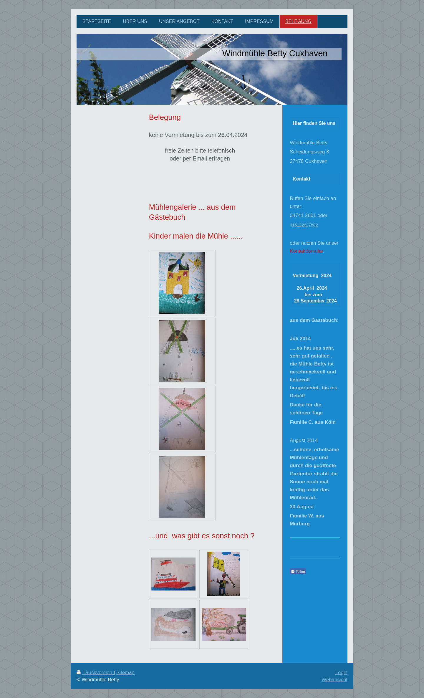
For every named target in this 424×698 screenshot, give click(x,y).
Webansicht (334, 679)
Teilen (298, 572)
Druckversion (95, 672)
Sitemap (125, 672)
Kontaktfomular (306, 251)
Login (341, 672)
